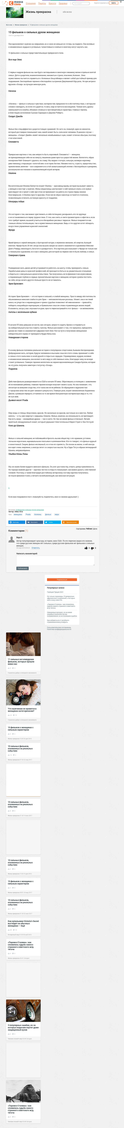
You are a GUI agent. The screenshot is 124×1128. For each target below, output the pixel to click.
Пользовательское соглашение (59, 627)
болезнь (37, 514)
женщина (18, 514)
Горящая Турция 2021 (55, 592)
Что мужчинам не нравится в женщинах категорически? (22, 709)
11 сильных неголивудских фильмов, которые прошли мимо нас (21, 661)
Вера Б (19, 537)
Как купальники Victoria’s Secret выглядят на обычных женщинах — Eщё (23, 923)
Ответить (36, 548)
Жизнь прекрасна (38, 12)
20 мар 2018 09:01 (23, 548)
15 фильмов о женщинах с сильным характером (20, 728)
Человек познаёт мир (15, 1039)
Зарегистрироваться (101, 3)
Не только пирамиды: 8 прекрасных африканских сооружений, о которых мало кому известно (61, 598)
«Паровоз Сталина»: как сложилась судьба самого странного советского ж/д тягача (61, 606)
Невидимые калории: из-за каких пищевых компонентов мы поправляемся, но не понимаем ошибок (62, 614)
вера (57, 514)
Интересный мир (13, 935)
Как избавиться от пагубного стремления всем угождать (58, 621)
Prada (28, 514)
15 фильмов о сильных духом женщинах (44, 25)
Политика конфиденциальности (59, 629)
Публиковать (22, 568)
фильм (48, 514)
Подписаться (62, 579)
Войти (114, 3)
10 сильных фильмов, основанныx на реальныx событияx (20, 748)
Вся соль (9, 25)
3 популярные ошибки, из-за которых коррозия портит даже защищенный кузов (23, 1027)
